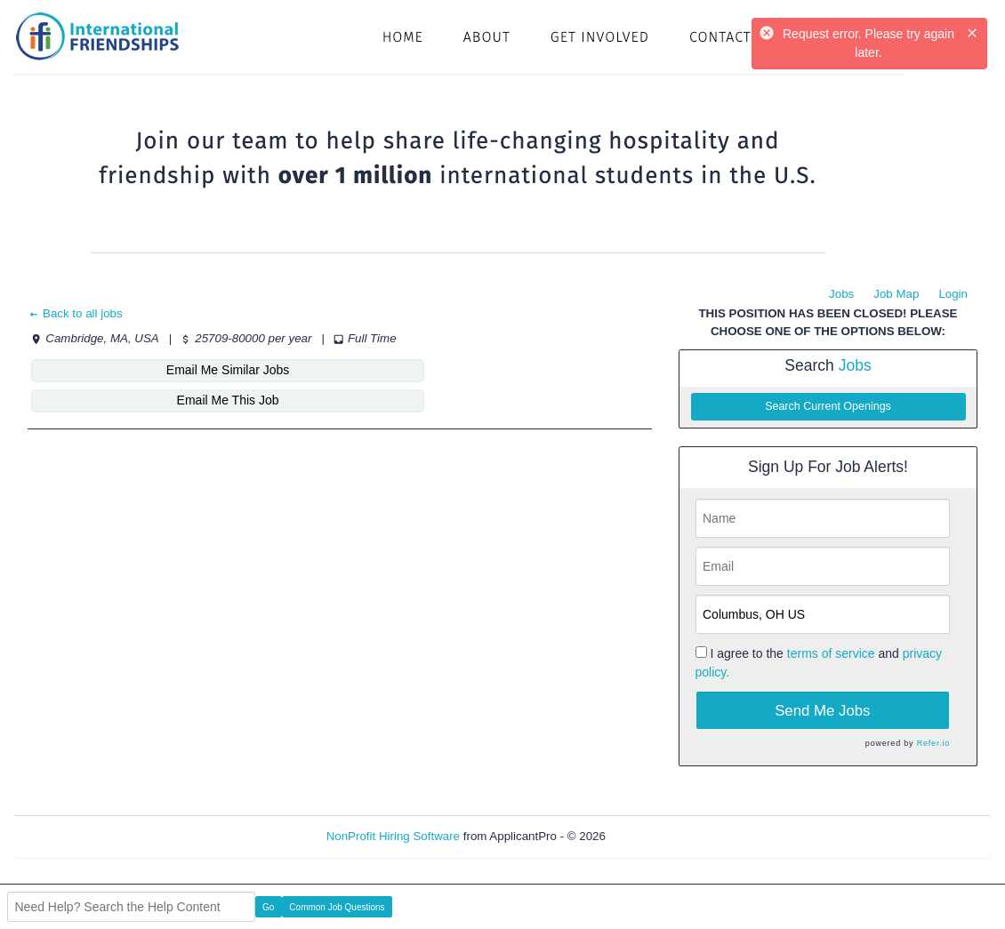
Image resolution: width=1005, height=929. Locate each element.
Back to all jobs (75, 313)
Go (268, 907)
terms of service (831, 653)
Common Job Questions (336, 907)
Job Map (896, 293)
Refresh (658, 836)
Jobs (841, 293)
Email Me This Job (351, 370)
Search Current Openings (828, 406)
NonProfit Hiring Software (393, 836)
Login (953, 293)
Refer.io (933, 743)
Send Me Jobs (822, 710)
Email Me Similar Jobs (135, 370)
